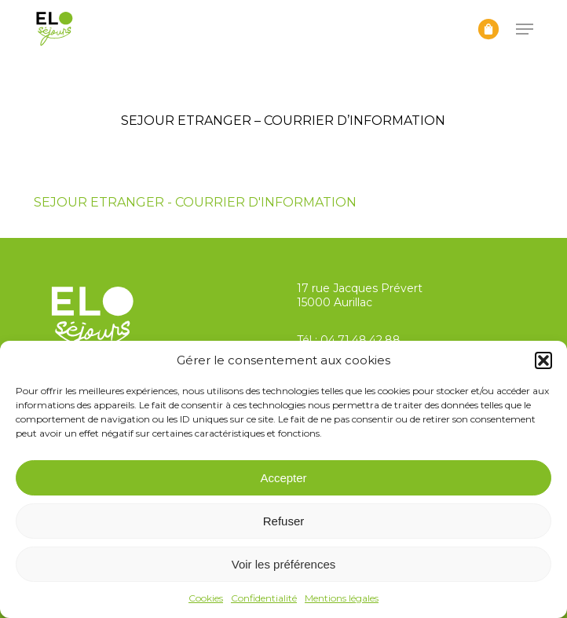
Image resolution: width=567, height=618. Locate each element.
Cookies (205, 598)
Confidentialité (264, 598)
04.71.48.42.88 (360, 340)
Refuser (284, 521)
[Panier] (488, 29)
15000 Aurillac (334, 302)
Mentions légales (342, 598)
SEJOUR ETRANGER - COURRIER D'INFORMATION (195, 202)
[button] (543, 360)
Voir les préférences (284, 564)
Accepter (283, 478)
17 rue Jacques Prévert (360, 288)
